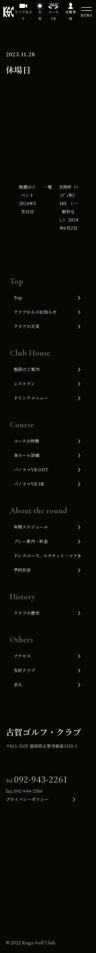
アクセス (22, 656)
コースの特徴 (26, 441)
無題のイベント (27, 199)
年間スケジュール (31, 527)
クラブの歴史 (27, 613)
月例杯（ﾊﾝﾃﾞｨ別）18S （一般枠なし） (69, 207)
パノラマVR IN (29, 484)
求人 (18, 685)
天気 (40, 15)
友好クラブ (24, 670)
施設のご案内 (27, 369)
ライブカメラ (23, 15)
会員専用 (70, 15)
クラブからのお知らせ (35, 312)
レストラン (24, 384)
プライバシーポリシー (27, 799)
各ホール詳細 (27, 455)
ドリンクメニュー (31, 398)
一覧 (48, 187)
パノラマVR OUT (31, 470)
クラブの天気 (27, 326)
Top (18, 298)
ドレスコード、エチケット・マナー (48, 556)
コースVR (53, 15)
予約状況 (22, 570)
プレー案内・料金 (31, 541)
